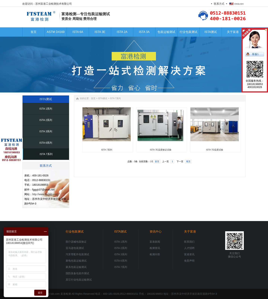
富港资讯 (189, 254)
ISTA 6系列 (45, 142)
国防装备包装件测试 (77, 273)
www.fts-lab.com (50, 293)
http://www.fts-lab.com (45, 194)
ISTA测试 (102, 98)
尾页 (188, 161)
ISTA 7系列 (46, 154)
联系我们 (189, 241)
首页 (93, 98)
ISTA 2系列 (45, 120)
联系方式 (219, 3)
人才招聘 (189, 248)
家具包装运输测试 (76, 267)
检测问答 (155, 254)
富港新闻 (155, 241)
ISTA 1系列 (45, 108)
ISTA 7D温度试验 (214, 149)
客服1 (255, 54)
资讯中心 (156, 231)
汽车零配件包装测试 (77, 254)
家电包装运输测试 (76, 260)
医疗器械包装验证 (76, 241)
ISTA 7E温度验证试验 (160, 149)
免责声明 (189, 260)
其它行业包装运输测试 (79, 279)
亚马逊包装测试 (75, 248)
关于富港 (190, 231)
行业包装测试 (75, 231)
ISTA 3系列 (45, 131)
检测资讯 (155, 248)
